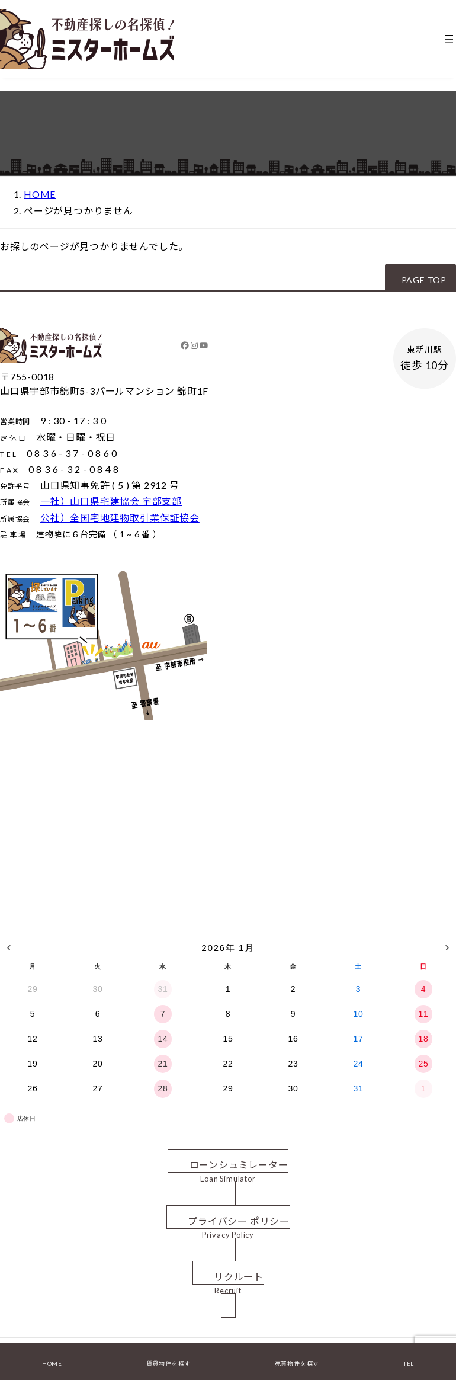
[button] (420, 277)
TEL (408, 1363)
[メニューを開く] (449, 39)
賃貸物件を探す (168, 1363)
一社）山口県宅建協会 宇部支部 (111, 501)
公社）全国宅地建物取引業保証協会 (120, 517)
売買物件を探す (297, 1363)
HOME (52, 1363)
